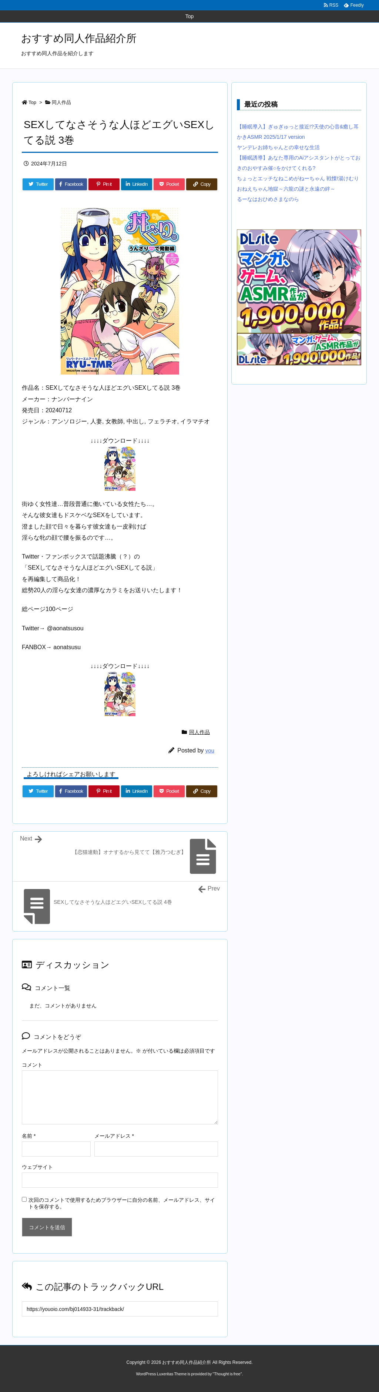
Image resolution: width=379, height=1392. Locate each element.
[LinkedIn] (136, 184)
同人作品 (61, 102)
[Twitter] (38, 184)
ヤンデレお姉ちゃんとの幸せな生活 (278, 147)
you (209, 750)
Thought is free (227, 1374)
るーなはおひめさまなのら (268, 199)
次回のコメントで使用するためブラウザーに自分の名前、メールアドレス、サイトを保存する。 (121, 1203)
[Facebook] (71, 184)
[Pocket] (169, 184)
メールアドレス (114, 1136)
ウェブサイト (37, 1167)
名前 (29, 1136)
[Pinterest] (104, 184)
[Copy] (201, 184)
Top (32, 102)
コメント (32, 1065)
